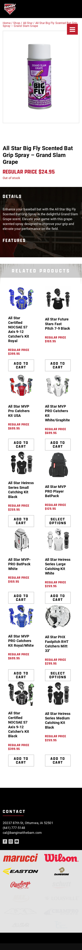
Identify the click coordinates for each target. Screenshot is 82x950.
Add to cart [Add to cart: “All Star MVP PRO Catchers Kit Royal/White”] (21, 675)
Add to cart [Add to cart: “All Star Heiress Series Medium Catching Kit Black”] (57, 760)
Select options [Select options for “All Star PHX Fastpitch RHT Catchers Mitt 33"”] (57, 675)
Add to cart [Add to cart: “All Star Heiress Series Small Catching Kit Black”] (21, 521)
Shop (16, 23)
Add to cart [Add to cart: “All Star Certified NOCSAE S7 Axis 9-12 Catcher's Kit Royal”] (21, 365)
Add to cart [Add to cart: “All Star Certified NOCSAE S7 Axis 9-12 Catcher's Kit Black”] (21, 760)
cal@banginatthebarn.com (22, 833)
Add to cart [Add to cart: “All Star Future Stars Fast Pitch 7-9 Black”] (57, 365)
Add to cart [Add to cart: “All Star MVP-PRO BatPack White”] (21, 597)
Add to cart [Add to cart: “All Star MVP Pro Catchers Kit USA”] (21, 444)
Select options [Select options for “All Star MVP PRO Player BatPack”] (57, 521)
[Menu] (72, 29)
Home (7, 23)
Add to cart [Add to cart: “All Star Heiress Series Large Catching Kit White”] (57, 597)
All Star (27, 23)
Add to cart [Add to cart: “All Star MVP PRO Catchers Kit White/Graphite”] (57, 444)
